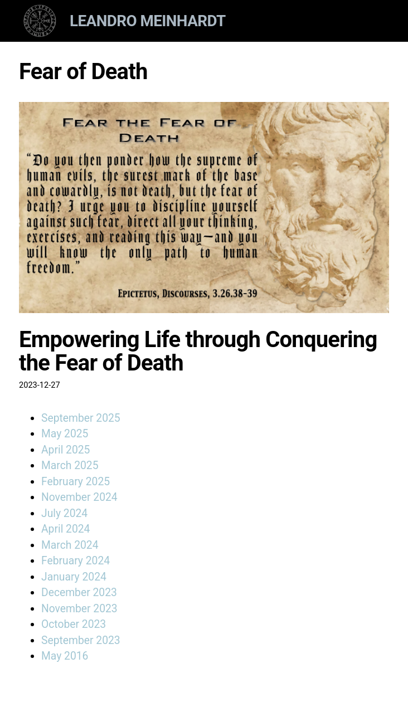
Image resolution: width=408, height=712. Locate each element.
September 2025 (80, 418)
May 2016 (64, 656)
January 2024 (73, 576)
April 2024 (65, 529)
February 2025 (75, 481)
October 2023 (73, 624)
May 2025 (64, 433)
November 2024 (79, 497)
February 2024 (75, 560)
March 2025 (70, 465)
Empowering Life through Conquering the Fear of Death (198, 351)
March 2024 (70, 545)
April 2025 (65, 449)
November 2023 (79, 608)
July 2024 (64, 513)
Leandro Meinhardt (148, 21)
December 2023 (79, 592)
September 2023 (80, 640)
